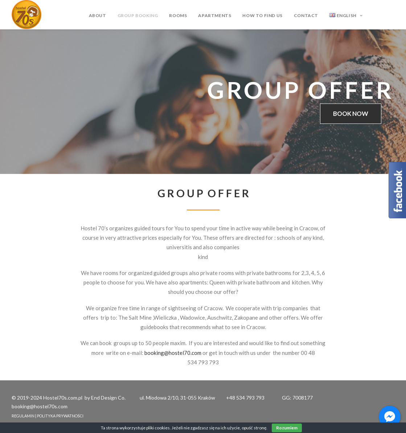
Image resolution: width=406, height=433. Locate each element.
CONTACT (306, 15)
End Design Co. (108, 397)
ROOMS (178, 15)
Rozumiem (287, 427)
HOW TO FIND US (262, 15)
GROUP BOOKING (138, 15)
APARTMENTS (214, 15)
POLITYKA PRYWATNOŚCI (60, 415)
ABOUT (97, 15)
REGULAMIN (23, 415)
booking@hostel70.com (172, 352)
